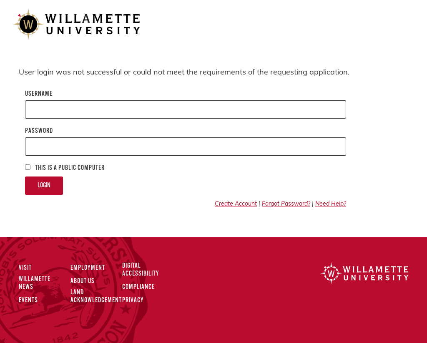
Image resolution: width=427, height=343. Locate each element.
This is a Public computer (65, 168)
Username (39, 94)
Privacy (133, 300)
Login (44, 185)
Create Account (236, 204)
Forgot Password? (286, 204)
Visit (25, 268)
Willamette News (34, 283)
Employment (87, 268)
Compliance (138, 287)
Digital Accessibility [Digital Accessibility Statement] (140, 270)
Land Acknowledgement (96, 296)
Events (28, 300)
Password (39, 131)
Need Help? (330, 204)
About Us (82, 281)
